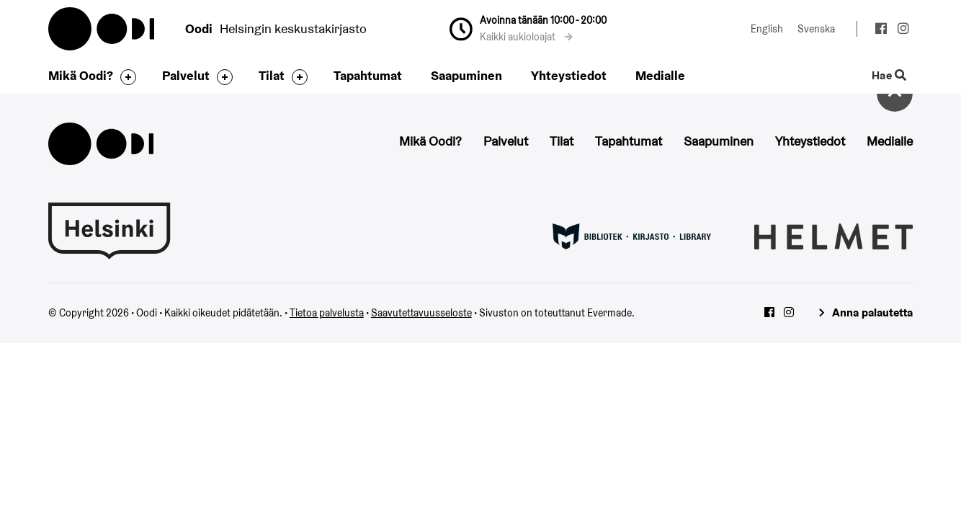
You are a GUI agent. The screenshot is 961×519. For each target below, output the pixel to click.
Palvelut (186, 75)
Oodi (102, 28)
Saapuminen (466, 75)
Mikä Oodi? (80, 75)
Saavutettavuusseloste (421, 312)
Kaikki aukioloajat (526, 36)
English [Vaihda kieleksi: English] (767, 28)
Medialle (660, 75)
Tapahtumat (368, 75)
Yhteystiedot (569, 75)
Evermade (609, 312)
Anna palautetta (872, 312)
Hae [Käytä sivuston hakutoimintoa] (889, 76)
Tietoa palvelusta (327, 312)
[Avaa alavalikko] (124, 77)
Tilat (272, 75)
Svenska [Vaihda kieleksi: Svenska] (816, 28)
